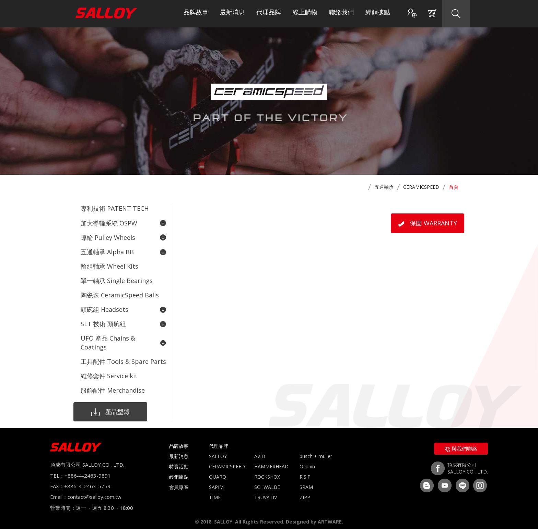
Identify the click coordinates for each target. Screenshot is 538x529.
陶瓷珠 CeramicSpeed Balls (120, 292)
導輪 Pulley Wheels (123, 236)
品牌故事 (196, 14)
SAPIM (216, 481)
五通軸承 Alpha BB (123, 250)
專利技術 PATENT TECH (115, 208)
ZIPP (305, 491)
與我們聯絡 (461, 442)
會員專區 (178, 481)
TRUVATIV (265, 491)
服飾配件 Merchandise (113, 385)
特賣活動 (178, 460)
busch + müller (316, 450)
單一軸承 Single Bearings (117, 278)
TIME (215, 491)
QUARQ (217, 471)
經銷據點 (377, 14)
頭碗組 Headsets (123, 306)
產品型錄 (108, 406)
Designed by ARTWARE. (314, 516)
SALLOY (218, 450)
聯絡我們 (341, 14)
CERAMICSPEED (421, 187)
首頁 (453, 187)
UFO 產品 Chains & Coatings (123, 338)
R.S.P (305, 471)
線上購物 (305, 14)
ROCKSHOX (267, 471)
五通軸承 (384, 187)
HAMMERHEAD (271, 460)
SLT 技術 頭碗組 (123, 320)
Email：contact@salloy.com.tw (85, 491)
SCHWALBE (267, 481)
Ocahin (307, 460)
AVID (259, 450)
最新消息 (232, 14)
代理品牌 (268, 14)
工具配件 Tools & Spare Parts (123, 357)
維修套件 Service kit (109, 371)
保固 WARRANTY (427, 223)
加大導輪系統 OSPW (123, 222)
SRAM (306, 481)
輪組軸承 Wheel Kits (109, 264)
